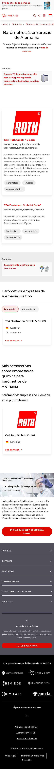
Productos (8, 571)
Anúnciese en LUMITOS (26, 726)
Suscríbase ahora (26, 645)
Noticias (6, 551)
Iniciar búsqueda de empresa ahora (27, 531)
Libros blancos (10, 581)
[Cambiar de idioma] (44, 15)
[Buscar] (35, 15)
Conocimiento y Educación (16, 591)
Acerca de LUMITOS (25, 732)
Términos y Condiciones (32, 755)
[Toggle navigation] (50, 16)
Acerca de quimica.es (27, 738)
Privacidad (27, 760)
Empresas (7, 561)
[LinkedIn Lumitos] (27, 715)
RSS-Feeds (7, 602)
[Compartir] (39, 15)
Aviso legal (10, 755)
